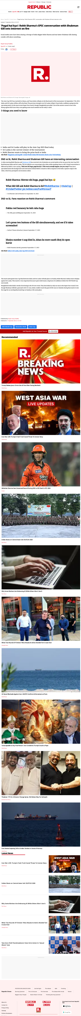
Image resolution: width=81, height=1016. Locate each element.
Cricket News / (13, 19)
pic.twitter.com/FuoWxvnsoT (36, 189)
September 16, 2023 (33, 194)
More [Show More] (71, 11)
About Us (4, 1002)
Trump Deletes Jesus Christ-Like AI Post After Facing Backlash (21, 385)
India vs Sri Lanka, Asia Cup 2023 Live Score (21, 251)
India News (4, 542)
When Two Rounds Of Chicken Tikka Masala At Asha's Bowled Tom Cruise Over (27, 643)
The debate (48, 988)
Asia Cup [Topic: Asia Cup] (32, 327)
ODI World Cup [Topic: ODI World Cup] (7, 327)
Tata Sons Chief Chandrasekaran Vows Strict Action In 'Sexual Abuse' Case (23, 944)
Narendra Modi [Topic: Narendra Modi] (21, 327)
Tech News (4, 593)
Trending (63, 988)
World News (4, 388)
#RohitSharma (51, 185)
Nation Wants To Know (36, 995)
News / (2, 19)
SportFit (3, 46)
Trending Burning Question (53, 995)
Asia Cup (37, 147)
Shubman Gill (26, 162)
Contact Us (4, 1005)
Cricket (3, 490)
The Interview (44, 991)
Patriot (69, 991)
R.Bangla (43, 2)
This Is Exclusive (32, 991)
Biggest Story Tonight (20, 995)
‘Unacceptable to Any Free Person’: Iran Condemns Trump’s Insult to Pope (25, 746)
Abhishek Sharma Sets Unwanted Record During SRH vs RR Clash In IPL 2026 (26, 488)
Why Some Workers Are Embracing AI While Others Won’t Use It (22, 591)
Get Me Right (37, 988)
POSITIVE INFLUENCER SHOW (22, 988)
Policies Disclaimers (7, 1013)
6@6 (56, 988)
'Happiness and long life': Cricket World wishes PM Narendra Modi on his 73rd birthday (34, 155)
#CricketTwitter (14, 189)
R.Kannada (49, 2)
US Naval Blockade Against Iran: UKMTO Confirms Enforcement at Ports (24, 694)
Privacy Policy (5, 1008)
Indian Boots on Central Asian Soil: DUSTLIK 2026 (17, 540)
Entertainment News (6, 799)
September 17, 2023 (34, 230)
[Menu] (77, 7)
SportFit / (7, 19)
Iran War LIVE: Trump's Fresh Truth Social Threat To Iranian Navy (22, 437)
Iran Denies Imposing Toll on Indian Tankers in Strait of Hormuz (22, 848)
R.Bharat (38, 2)
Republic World (32, 2)
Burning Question (20, 991)
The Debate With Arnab (58, 991)
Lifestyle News (5, 645)
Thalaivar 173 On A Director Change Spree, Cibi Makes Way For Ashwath (24, 797)
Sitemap (4, 1010)
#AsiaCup (66, 185)
